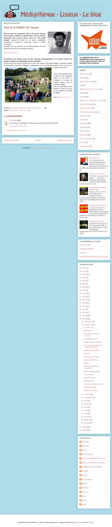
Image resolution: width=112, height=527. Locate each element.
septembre (88, 398)
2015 (84, 300)
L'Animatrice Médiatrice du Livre (93, 458)
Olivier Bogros (87, 479)
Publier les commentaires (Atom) (43, 148)
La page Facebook (86, 249)
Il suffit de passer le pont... (93, 342)
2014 (84, 303)
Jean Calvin (88, 331)
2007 (84, 430)
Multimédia (84, 123)
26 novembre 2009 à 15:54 (18, 126)
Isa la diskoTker (87, 454)
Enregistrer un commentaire (16, 130)
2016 (84, 297)
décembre (88, 322)
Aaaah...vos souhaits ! (97, 174)
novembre (88, 325)
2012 (84, 309)
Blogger (91, 522)
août (86, 401)
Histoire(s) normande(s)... (98, 205)
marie (84, 504)
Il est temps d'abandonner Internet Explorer (93, 346)
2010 (84, 315)
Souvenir (87, 353)
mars (86, 417)
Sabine (84, 483)
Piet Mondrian (94, 158)
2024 (84, 271)
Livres (82, 119)
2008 (84, 427)
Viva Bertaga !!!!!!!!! (91, 339)
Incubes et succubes (96, 221)
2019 (84, 287)
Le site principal (85, 245)
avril (86, 413)
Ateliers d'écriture (86, 81)
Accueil (38, 140)
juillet (86, 404)
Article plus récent (11, 140)
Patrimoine (83, 135)
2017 (84, 293)
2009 (84, 319)
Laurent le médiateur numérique (93, 463)
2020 (84, 284)
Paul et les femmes (91, 360)
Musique (83, 127)
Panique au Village (90, 390)
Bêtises (82, 93)
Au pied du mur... (90, 378)
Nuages (86, 363)
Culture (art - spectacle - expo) (20, 110)
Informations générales (88, 112)
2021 (84, 281)
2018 (84, 290)
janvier (86, 423)
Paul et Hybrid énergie (92, 371)
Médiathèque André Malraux (92, 467)
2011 (84, 312)
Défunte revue (89, 381)
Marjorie (85, 471)
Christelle (85, 442)
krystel (84, 500)
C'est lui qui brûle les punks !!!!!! (91, 367)
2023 (84, 274)
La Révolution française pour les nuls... (97, 189)
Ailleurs (82, 78)
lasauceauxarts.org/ (64, 97)
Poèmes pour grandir (91, 350)
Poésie (82, 142)
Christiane (12, 120)
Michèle (85, 475)
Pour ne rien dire (86, 139)
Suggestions (84, 146)
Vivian (84, 496)
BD (81, 85)
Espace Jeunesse (86, 104)
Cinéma (82, 97)
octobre (87, 394)
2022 (84, 277)
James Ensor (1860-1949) (93, 384)
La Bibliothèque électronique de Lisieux (94, 256)
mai (85, 410)
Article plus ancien (64, 140)
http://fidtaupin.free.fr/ (11, 53)
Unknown (85, 488)
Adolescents (84, 74)
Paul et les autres (90, 387)
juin (85, 407)
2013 (84, 306)
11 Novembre (88, 374)
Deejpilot (77, 522)
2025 (84, 268)
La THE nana (88, 327)
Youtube (83, 253)
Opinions (83, 131)
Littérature (83, 116)
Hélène (84, 450)
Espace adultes (85, 108)
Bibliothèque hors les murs (89, 89)
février (86, 420)
